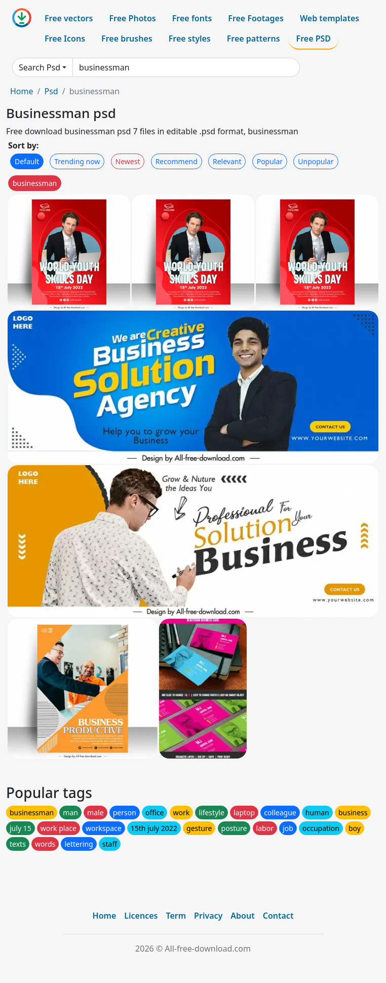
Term (176, 915)
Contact (278, 915)
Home (21, 91)
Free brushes (126, 38)
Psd (51, 91)
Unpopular (315, 161)
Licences (141, 915)
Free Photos (132, 18)
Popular (270, 161)
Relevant (227, 161)
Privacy (208, 915)
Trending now (77, 161)
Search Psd (39, 67)
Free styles (190, 38)
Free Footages (256, 18)
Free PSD (313, 38)
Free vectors (69, 18)
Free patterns (253, 38)
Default (27, 161)
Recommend (177, 161)
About (242, 915)
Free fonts (192, 18)
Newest (127, 161)
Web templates (329, 18)
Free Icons (65, 38)
